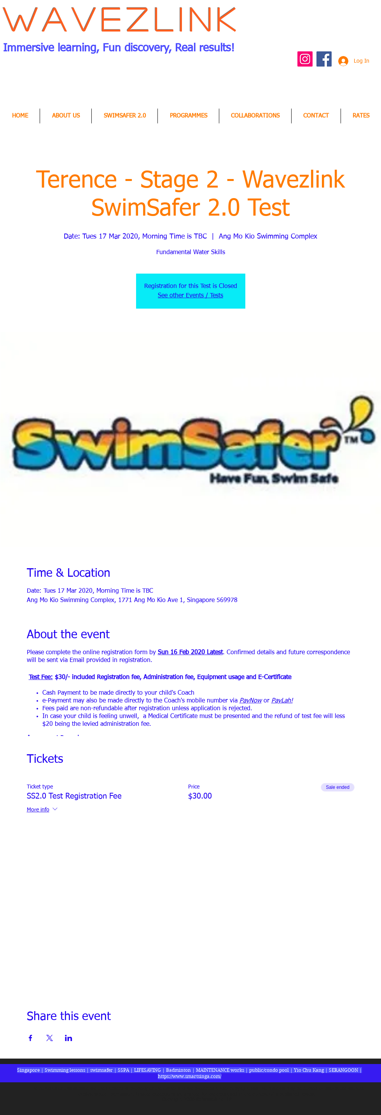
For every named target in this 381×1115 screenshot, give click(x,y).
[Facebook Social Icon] (324, 59)
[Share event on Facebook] (30, 1038)
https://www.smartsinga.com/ (189, 1076)
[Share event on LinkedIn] (68, 1038)
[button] (255, 116)
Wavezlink (122, 19)
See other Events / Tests (190, 296)
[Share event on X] (49, 1038)
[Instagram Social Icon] (305, 59)
